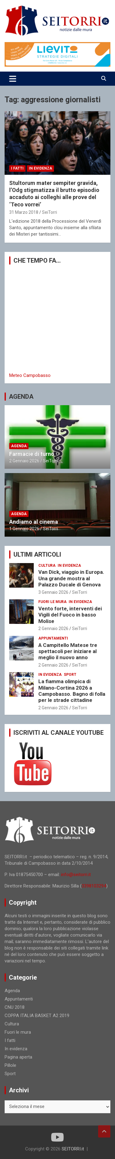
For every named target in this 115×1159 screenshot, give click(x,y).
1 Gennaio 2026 (24, 528)
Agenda (19, 446)
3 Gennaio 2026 (53, 592)
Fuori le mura (52, 602)
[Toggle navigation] (13, 79)
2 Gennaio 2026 (24, 460)
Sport (70, 674)
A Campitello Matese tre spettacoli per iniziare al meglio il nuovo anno (67, 651)
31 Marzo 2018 (23, 212)
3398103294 (94, 886)
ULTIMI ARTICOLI (37, 554)
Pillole (10, 1065)
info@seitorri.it (76, 874)
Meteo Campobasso (30, 375)
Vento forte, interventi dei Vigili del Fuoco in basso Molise (70, 614)
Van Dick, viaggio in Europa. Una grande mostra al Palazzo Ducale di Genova (71, 578)
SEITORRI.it (73, 1149)
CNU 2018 (15, 1007)
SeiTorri (49, 212)
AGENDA (21, 396)
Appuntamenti (53, 638)
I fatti (17, 168)
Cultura (47, 565)
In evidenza (40, 168)
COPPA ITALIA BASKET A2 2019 (37, 1015)
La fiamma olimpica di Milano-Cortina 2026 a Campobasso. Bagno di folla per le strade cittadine (71, 690)
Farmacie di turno (31, 454)
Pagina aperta (18, 1057)
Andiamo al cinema (33, 522)
